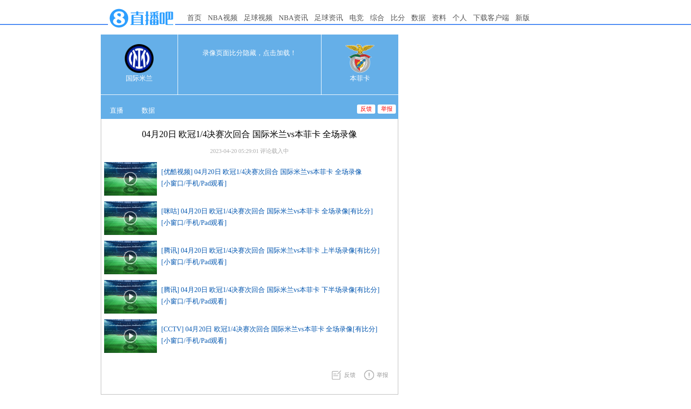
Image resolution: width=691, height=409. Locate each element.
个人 (460, 18)
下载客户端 (491, 18)
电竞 (356, 18)
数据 (418, 18)
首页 (194, 18)
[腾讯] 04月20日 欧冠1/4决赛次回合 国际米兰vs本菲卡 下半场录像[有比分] (270, 289)
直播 (116, 110)
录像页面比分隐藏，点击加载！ (250, 53)
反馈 (366, 108)
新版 (522, 18)
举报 (387, 108)
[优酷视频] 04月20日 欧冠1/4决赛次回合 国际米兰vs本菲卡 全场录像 (261, 171)
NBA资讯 (294, 18)
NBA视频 (223, 18)
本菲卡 (360, 78)
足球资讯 (328, 18)
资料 (439, 18)
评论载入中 (274, 151)
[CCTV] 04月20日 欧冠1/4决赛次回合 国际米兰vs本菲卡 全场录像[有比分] (269, 329)
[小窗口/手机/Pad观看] (193, 183)
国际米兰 (139, 78)
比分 (398, 18)
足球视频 (258, 18)
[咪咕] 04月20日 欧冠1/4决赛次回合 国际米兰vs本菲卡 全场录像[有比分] (267, 211)
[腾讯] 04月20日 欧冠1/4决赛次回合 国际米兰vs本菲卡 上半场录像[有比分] (270, 250)
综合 (377, 18)
